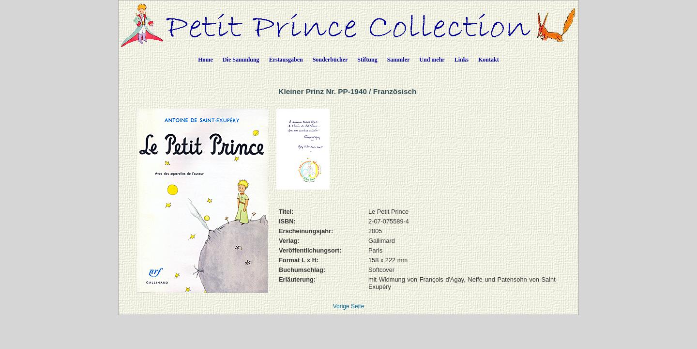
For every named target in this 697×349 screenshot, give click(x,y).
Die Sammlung (241, 59)
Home (205, 59)
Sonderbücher (330, 59)
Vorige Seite (348, 306)
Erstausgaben (286, 59)
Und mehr (431, 59)
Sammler (398, 59)
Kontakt (488, 59)
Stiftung (367, 59)
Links (462, 59)
